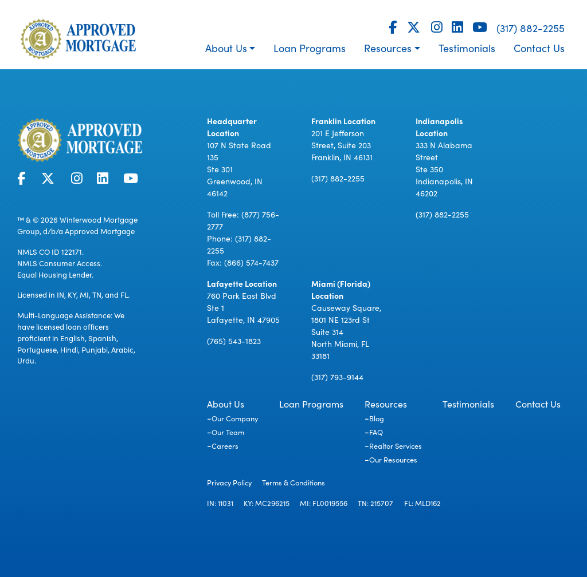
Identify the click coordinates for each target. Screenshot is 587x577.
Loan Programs (309, 48)
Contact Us (539, 48)
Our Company (235, 418)
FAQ (376, 431)
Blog (376, 418)
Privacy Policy (229, 482)
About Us (226, 48)
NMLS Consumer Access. (59, 263)
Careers (225, 445)
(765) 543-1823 (234, 340)
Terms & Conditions (293, 482)
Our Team (228, 431)
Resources (388, 48)
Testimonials (467, 48)
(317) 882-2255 (530, 28)
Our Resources (393, 459)
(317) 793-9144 (337, 376)
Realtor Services (395, 445)
